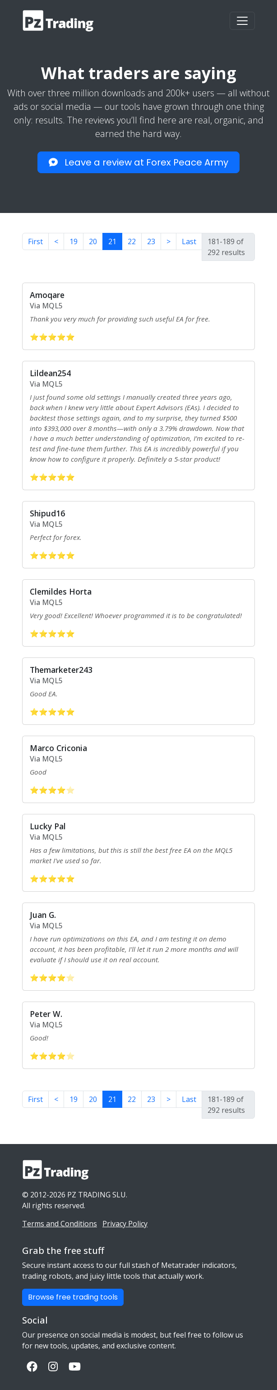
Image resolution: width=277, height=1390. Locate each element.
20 (93, 241)
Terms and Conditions (59, 1224)
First (35, 241)
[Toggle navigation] (242, 21)
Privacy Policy (125, 1224)
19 (73, 241)
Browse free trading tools (73, 1297)
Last (189, 241)
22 (132, 241)
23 (151, 241)
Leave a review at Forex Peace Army (138, 162)
